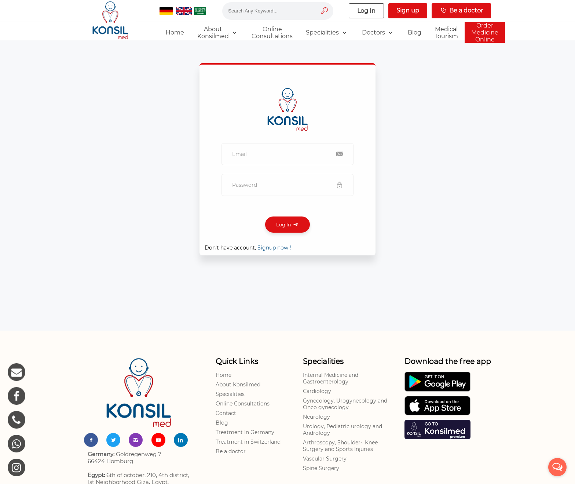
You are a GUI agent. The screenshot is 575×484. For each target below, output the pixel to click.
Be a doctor (231, 451)
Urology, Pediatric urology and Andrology (342, 429)
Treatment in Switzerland (248, 441)
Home (223, 375)
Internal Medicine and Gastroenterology (330, 378)
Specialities (230, 394)
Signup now (274, 247)
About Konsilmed (238, 384)
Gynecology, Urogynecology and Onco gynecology (345, 404)
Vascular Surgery (325, 458)
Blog (222, 422)
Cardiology (317, 391)
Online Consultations (243, 403)
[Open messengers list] (557, 467)
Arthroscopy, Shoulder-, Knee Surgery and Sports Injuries (340, 445)
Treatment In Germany (245, 432)
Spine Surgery (321, 468)
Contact (226, 413)
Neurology (316, 417)
